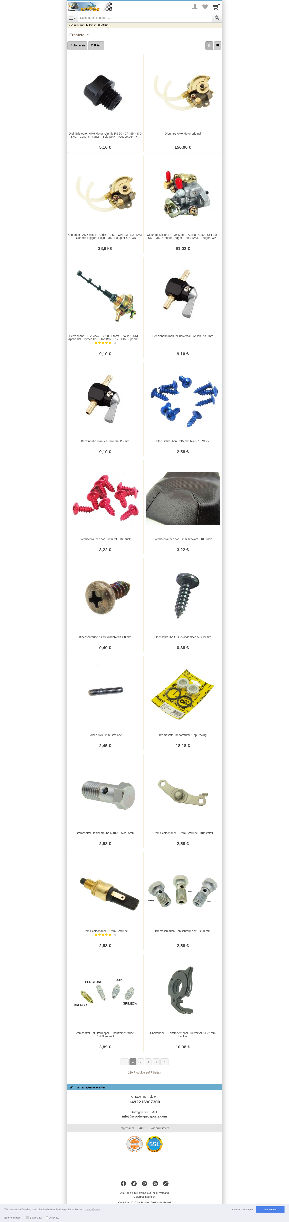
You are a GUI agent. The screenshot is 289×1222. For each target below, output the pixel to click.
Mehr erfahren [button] (92, 1209)
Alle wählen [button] (270, 1209)
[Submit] (217, 17)
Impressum (127, 1128)
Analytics (54, 1217)
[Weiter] (164, 1061)
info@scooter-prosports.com (144, 1116)
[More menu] (195, 7)
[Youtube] (155, 1183)
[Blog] (144, 1183)
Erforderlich (36, 1217)
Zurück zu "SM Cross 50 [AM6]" (89, 25)
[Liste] (217, 45)
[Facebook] (123, 1183)
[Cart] (216, 7)
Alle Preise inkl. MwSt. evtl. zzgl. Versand (144, 1192)
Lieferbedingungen (145, 1196)
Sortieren (77, 45)
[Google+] (166, 1183)
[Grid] (209, 45)
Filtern (96, 45)
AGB (142, 1128)
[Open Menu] (72, 17)
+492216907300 (144, 1101)
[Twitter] (134, 1183)
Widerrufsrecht (160, 1128)
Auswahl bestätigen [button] (242, 1209)
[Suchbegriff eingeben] (145, 18)
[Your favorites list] (205, 7)
